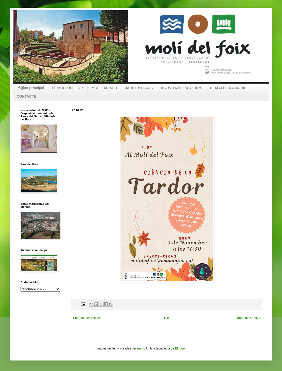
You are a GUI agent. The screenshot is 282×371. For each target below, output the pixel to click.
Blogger (180, 348)
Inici (166, 318)
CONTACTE (26, 96)
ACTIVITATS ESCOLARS (181, 88)
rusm (140, 348)
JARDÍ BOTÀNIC (139, 88)
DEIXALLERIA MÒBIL (228, 88)
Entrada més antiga (247, 318)
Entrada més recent (86, 318)
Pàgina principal (30, 88)
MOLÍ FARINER (104, 88)
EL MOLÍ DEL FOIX (68, 88)
